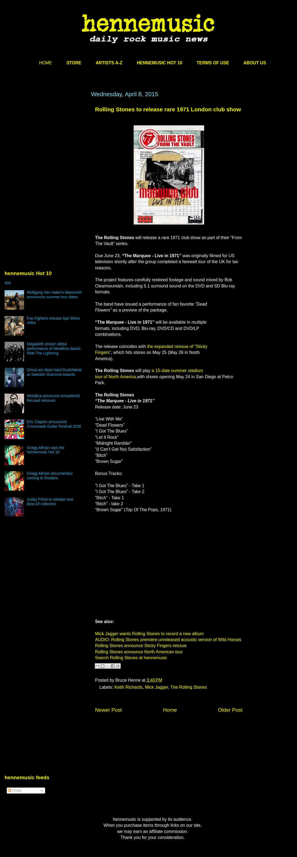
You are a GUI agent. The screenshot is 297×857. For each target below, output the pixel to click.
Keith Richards (128, 687)
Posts (15, 790)
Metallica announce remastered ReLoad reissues (53, 398)
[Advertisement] (45, 142)
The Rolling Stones (188, 687)
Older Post (230, 710)
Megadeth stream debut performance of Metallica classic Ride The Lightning (54, 348)
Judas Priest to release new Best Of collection (50, 501)
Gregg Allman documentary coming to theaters (50, 475)
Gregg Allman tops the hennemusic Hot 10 (46, 450)
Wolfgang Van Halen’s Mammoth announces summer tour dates (54, 294)
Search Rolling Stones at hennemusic (131, 657)
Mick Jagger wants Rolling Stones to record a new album (149, 633)
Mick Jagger (156, 687)
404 (8, 283)
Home (170, 710)
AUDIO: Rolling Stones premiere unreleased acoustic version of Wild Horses (168, 639)
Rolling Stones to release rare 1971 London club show (168, 109)
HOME (45, 63)
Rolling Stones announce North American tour (139, 652)
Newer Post (108, 710)
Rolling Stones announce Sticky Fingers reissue (141, 645)
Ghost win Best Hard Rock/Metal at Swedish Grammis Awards (54, 372)
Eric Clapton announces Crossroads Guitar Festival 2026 (54, 424)
